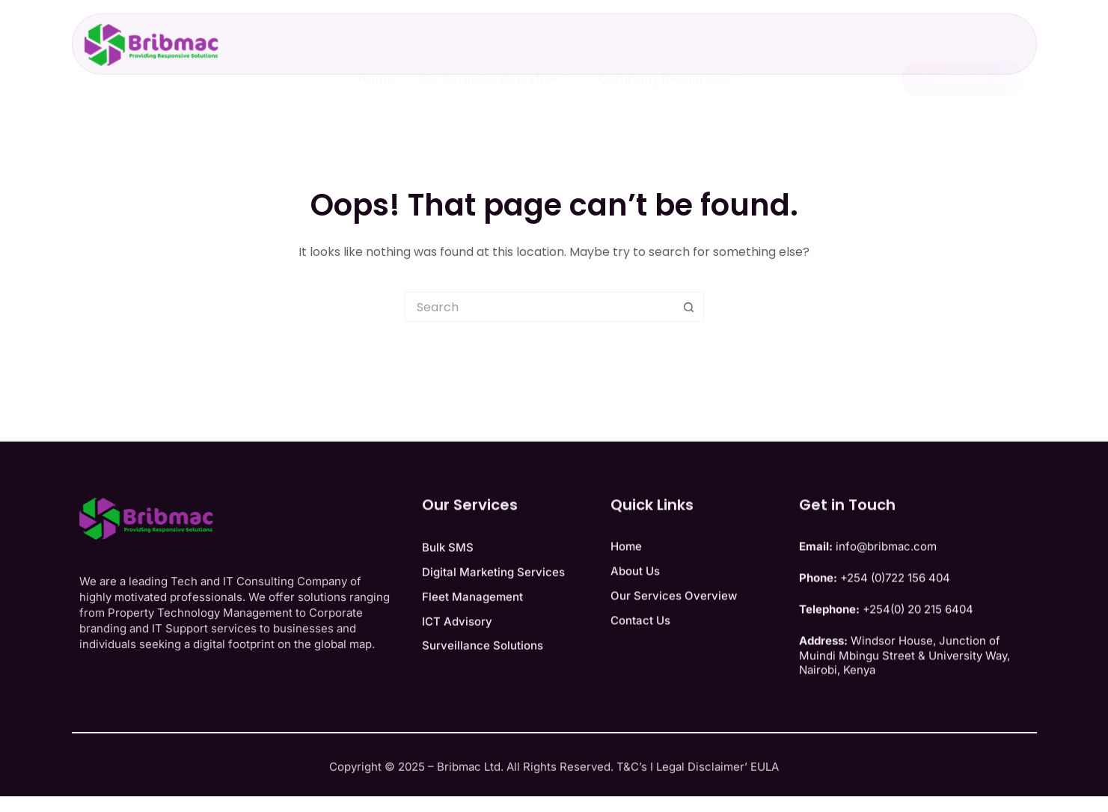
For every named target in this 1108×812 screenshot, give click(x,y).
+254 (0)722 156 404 (895, 605)
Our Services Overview (493, 63)
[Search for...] (539, 307)
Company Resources (668, 63)
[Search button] (689, 307)
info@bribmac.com (886, 574)
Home (376, 63)
